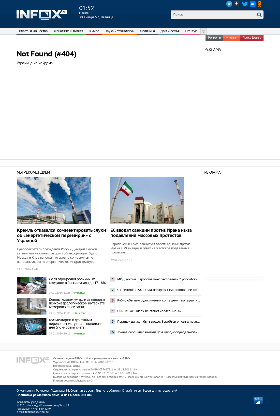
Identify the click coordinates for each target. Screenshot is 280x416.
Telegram (229, 4)
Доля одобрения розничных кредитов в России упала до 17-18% (77, 281)
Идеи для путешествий (160, 390)
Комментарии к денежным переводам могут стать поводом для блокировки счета (75, 324)
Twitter (245, 4)
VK (253, 4)
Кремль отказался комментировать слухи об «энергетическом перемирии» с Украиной (61, 235)
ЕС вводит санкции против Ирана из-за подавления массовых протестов (151, 233)
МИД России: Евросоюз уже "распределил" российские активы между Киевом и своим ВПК (158, 279)
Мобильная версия (80, 390)
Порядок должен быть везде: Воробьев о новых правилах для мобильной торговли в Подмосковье (158, 321)
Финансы (79, 292)
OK (261, 4)
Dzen (237, 4)
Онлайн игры (131, 390)
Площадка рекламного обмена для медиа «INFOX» (54, 395)
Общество (80, 313)
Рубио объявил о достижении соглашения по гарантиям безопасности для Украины (158, 300)
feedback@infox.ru (36, 412)
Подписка (57, 390)
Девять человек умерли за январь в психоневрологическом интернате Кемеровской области (77, 303)
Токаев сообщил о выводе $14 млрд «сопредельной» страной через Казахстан (158, 332)
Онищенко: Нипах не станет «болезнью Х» (149, 311)
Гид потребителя (108, 390)
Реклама (42, 390)
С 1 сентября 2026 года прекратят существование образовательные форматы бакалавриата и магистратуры (158, 290)
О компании (25, 390)
